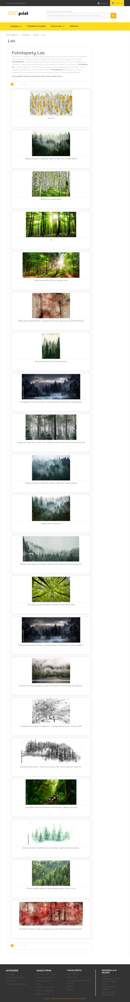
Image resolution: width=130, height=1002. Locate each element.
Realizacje (74, 26)
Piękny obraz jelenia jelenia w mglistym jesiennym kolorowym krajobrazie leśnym (51, 321)
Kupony (70, 990)
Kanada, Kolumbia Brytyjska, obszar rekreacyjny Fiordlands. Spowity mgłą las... (51, 686)
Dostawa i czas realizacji (46, 974)
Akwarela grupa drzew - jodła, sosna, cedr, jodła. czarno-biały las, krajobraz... (51, 767)
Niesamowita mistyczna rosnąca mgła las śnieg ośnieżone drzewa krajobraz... (51, 564)
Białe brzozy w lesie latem (51, 199)
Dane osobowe (73, 974)
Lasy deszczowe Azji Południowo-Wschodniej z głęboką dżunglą (51, 807)
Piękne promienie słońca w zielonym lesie (51, 280)
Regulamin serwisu (44, 981)
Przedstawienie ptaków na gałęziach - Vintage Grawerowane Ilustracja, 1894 (51, 726)
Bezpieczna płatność (44, 987)
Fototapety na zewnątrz (36, 26)
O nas (38, 984)
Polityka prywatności (44, 977)
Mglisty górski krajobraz (51, 523)
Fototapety (16, 26)
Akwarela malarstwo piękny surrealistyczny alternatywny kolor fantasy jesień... (51, 929)
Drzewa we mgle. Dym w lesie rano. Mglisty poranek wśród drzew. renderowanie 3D (51, 442)
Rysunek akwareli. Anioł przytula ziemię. (51, 361)
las (51, 240)
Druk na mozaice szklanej (16, 984)
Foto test (51, 118)
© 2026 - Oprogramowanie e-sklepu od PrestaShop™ (65, 998)
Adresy (69, 986)
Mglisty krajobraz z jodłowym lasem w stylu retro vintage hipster (51, 158)
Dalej (24, 84)
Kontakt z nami (42, 994)
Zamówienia (72, 977)
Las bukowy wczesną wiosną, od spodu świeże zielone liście (51, 604)
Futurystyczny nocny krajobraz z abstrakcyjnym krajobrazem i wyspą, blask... (51, 402)
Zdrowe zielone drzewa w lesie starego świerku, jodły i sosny (51, 888)
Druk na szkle (58, 26)
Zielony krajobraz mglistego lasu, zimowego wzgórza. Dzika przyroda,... (51, 848)
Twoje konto (74, 970)
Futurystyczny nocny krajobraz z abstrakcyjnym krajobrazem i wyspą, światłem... (51, 645)
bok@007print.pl (108, 995)
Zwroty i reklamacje (44, 990)
